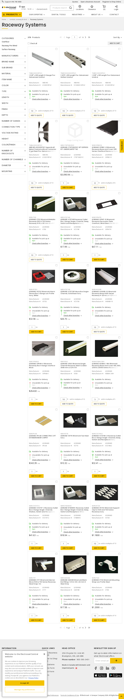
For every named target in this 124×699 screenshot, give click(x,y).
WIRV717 (32, 578)
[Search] (62, 8)
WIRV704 (95, 578)
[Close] (44, 654)
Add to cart (68, 187)
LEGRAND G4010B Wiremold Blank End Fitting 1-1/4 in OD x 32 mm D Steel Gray (74, 582)
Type (4, 91)
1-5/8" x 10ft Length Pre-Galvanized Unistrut (106, 76)
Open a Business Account (90, 2)
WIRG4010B (65, 578)
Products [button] (12, 14)
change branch (42, 9)
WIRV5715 (64, 434)
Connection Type (11, 127)
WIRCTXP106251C (67, 145)
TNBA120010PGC (35, 73)
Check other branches (40, 99)
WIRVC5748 (65, 217)
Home (4, 19)
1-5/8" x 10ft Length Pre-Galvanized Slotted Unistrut (74, 76)
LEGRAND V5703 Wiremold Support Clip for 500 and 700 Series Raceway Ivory (106, 510)
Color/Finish (8, 144)
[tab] (14, 38)
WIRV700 (32, 217)
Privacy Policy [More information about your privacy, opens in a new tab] (33, 678)
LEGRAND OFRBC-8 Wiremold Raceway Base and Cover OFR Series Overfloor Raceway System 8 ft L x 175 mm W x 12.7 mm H (106, 150)
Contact (114, 14)
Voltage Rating (10, 133)
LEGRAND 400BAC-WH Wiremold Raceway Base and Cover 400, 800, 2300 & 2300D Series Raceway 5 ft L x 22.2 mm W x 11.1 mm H (106, 366)
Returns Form (48, 668)
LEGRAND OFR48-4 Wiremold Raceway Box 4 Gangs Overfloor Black (42, 366)
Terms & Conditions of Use (69, 695)
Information (9, 648)
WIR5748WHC (66, 506)
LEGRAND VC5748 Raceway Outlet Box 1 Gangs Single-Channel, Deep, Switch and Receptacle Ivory (75, 221)
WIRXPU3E (33, 434)
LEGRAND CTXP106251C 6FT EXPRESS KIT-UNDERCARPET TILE (74, 148)
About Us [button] (96, 14)
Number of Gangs (11, 121)
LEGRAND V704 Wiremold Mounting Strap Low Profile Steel (106, 581)
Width (5, 103)
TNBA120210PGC (35, 145)
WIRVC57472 (34, 506)
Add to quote (36, 115)
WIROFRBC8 (97, 145)
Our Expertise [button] (36, 14)
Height (5, 138)
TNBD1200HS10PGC (68, 73)
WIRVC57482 (97, 434)
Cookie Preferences (52, 695)
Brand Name (8, 61)
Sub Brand (7, 67)
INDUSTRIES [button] (77, 14)
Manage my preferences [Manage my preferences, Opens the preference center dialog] (24, 689)
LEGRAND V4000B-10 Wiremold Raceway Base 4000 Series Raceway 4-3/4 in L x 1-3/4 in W (104, 293)
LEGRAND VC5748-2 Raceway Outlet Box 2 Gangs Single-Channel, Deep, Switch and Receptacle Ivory (106, 438)
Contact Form (48, 671)
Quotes (75, 2)
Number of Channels (12, 159)
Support (8, 2)
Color (5, 85)
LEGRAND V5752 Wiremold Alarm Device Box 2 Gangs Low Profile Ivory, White (42, 293)
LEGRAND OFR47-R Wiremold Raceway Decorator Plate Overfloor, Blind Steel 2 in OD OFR (105, 221)
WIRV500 (64, 362)
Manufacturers (10, 55)
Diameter (6, 165)
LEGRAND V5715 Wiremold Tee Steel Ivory (75, 437)
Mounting (7, 171)
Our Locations (48, 664)
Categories (8, 38)
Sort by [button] (116, 37)
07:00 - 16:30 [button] (26, 9)
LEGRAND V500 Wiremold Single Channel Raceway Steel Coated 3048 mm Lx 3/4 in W (74, 366)
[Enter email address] (102, 660)
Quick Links (48, 648)
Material (6, 73)
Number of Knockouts (8, 152)
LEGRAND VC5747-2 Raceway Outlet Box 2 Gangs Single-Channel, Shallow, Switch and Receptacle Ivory (43, 511)
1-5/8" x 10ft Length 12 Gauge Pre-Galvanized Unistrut (42, 76)
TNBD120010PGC (98, 73)
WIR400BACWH (98, 362)
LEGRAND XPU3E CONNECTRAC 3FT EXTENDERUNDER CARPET (42, 437)
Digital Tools (59, 14)
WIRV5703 (96, 506)
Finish (5, 109)
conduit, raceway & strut (18, 19)
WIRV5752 (33, 289)
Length (5, 97)
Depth (5, 115)
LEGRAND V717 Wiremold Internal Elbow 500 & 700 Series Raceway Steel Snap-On (42, 582)
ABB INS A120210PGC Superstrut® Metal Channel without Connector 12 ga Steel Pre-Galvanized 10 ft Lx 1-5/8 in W (43, 150)
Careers (45, 675)
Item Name (7, 79)
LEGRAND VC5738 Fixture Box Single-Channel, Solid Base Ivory (75, 293)
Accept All (24, 683)
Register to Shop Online (112, 2)
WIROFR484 (34, 362)
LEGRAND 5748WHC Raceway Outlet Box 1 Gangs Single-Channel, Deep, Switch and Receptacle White (75, 510)
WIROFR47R (96, 217)
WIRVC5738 (65, 289)
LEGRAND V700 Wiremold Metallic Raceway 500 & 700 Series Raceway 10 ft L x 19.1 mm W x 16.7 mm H (42, 222)
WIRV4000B (96, 289)
